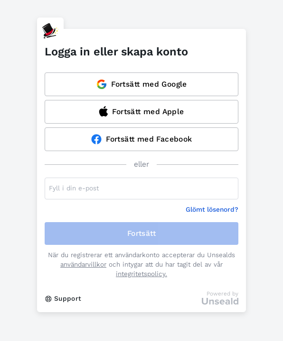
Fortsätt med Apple (141, 111)
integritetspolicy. (141, 274)
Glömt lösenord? (212, 210)
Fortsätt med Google (141, 84)
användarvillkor (83, 264)
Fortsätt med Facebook (141, 139)
